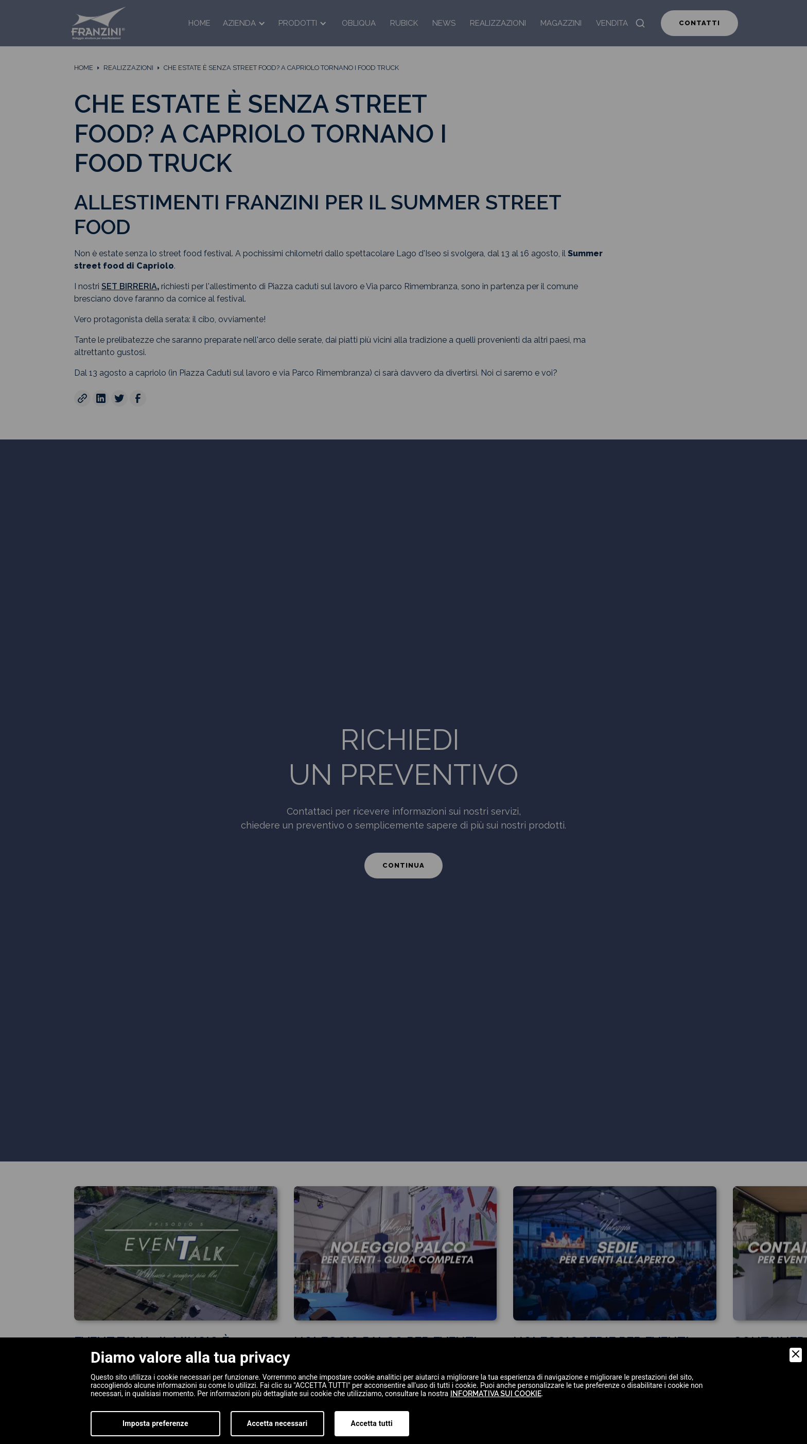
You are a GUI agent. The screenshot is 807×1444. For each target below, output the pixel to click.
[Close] (796, 1355)
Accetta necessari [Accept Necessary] (277, 1423)
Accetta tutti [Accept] (372, 1423)
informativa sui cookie (495, 1393)
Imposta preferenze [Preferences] (155, 1423)
